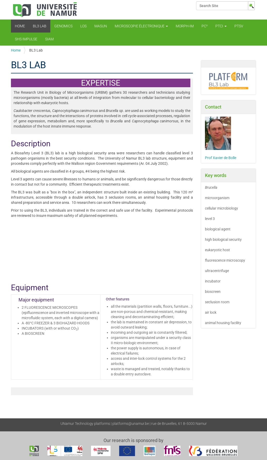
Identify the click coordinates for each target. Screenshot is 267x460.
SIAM (49, 39)
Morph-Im (185, 26)
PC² (205, 26)
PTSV (238, 26)
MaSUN (100, 26)
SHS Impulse (26, 39)
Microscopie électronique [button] (141, 26)
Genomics (63, 26)
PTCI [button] (221, 26)
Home (20, 26)
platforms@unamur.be (130, 423)
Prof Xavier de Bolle (220, 158)
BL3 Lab (39, 26)
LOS (83, 26)
